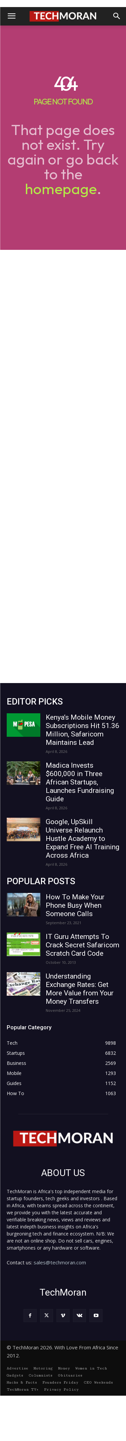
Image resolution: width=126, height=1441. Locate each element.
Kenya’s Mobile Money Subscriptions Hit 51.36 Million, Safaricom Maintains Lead (82, 730)
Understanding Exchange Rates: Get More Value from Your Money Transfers (80, 988)
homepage (61, 188)
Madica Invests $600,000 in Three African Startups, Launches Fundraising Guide (80, 782)
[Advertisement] (63, 466)
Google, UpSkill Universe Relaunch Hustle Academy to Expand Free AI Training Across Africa (82, 838)
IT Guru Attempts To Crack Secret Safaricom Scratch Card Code (82, 945)
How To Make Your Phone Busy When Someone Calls (75, 905)
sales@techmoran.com (60, 1262)
